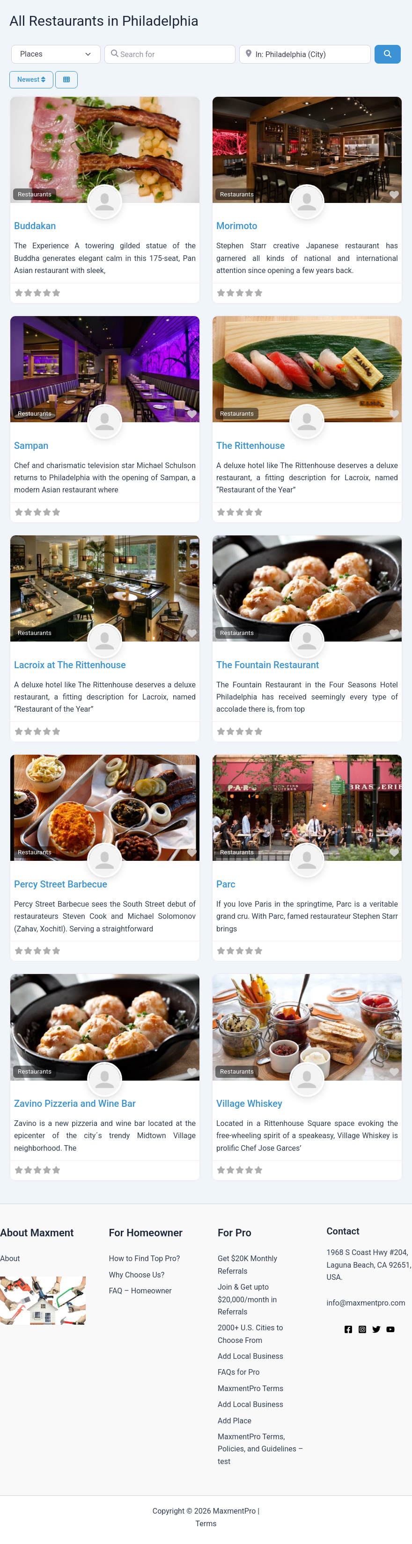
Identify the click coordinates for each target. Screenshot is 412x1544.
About (10, 1258)
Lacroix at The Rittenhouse (70, 665)
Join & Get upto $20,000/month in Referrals (247, 1299)
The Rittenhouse (250, 445)
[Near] (305, 54)
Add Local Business (250, 1356)
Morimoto (237, 225)
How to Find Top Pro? (144, 1258)
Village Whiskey (249, 1103)
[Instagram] (362, 1329)
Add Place (234, 1420)
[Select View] (66, 79)
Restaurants (35, 194)
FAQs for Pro (239, 1372)
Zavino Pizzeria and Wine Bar (75, 1103)
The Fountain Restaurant (267, 665)
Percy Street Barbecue (60, 884)
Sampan (31, 445)
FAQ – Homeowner (140, 1290)
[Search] (388, 54)
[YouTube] (390, 1329)
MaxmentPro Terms (250, 1388)
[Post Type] (56, 54)
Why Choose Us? (137, 1274)
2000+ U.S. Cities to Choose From (250, 1333)
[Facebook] (348, 1329)
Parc (225, 884)
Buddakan (35, 225)
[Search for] (170, 54)
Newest (31, 79)
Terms (206, 1523)
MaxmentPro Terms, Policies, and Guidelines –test (260, 1449)
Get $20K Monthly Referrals (247, 1264)
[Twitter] (376, 1329)
